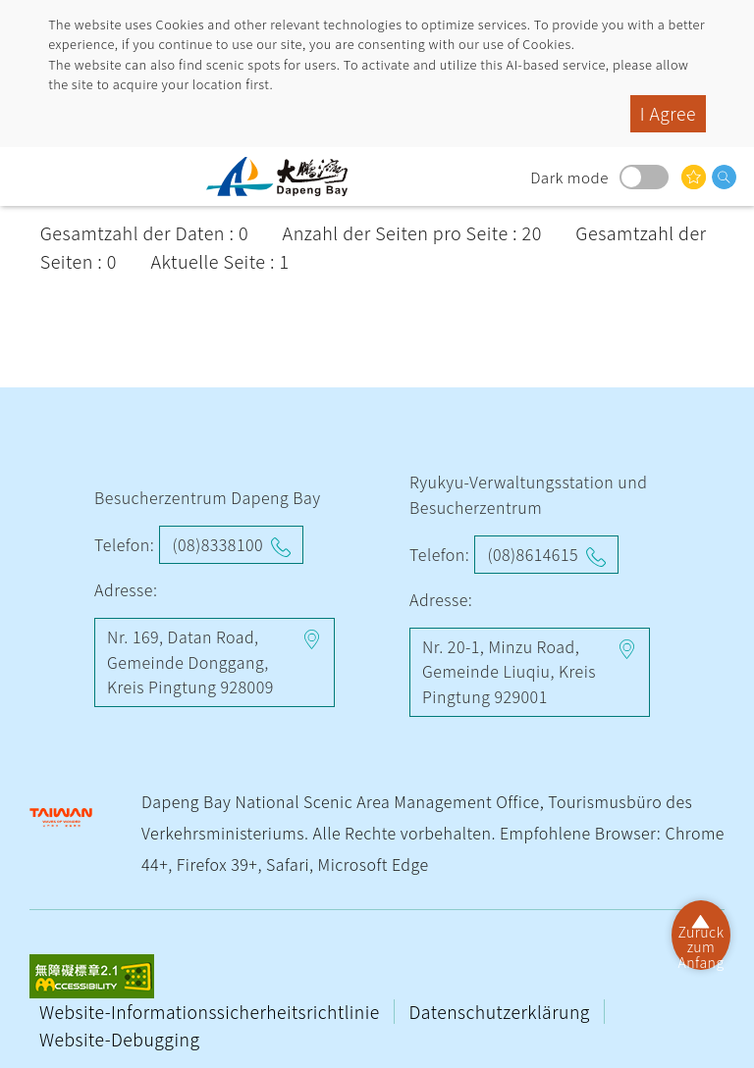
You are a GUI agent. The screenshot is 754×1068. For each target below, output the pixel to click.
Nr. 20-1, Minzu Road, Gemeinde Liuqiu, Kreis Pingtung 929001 (509, 671)
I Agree (668, 113)
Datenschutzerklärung (502, 1011)
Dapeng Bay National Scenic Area (284, 176)
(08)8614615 (532, 554)
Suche (724, 177)
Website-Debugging (119, 1039)
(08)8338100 (217, 544)
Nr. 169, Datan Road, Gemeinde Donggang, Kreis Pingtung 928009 (190, 661)
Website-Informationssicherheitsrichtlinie (211, 1011)
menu (34, 176)
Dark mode (644, 177)
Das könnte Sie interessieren (693, 177)
